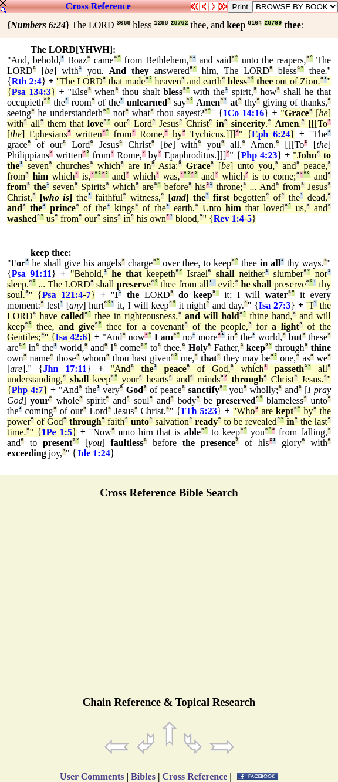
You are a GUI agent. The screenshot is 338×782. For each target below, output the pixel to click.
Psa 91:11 (32, 274)
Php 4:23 (259, 155)
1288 (161, 23)
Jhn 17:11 (65, 369)
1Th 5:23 (199, 411)
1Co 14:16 (244, 113)
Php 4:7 (27, 390)
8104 (255, 23)
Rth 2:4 (27, 81)
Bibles (143, 776)
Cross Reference (98, 6)
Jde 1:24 (93, 453)
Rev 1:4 (229, 219)
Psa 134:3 (31, 92)
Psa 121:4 (62, 295)
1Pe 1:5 (57, 432)
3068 (124, 23)
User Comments (92, 776)
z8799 (273, 23)
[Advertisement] (169, 602)
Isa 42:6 (71, 337)
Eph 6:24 (271, 134)
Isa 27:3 (275, 305)
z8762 (179, 23)
